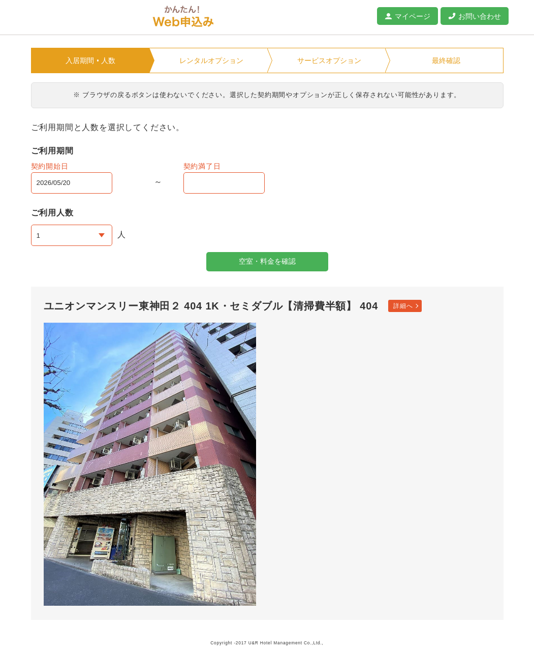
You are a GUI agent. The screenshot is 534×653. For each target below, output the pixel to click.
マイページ (412, 16)
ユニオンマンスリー (87, 18)
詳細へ (403, 305)
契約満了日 (202, 166)
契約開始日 (50, 166)
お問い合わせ (479, 16)
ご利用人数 (52, 212)
